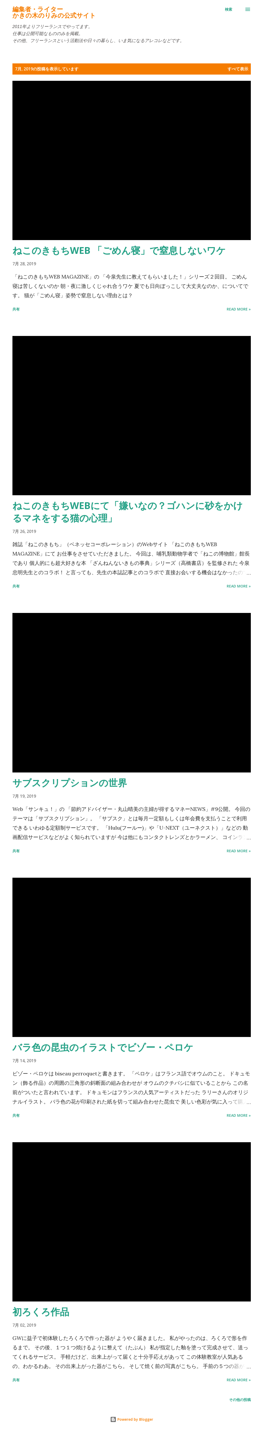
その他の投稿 (240, 1399)
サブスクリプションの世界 (69, 782)
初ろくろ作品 (40, 1311)
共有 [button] (16, 309)
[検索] (228, 9)
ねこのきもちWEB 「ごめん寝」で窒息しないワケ (119, 250)
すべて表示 (238, 69)
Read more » (239, 309)
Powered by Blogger (131, 1419)
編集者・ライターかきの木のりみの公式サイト (54, 12)
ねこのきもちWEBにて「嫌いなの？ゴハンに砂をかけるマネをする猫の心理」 (127, 511)
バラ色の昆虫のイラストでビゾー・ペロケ (102, 1047)
